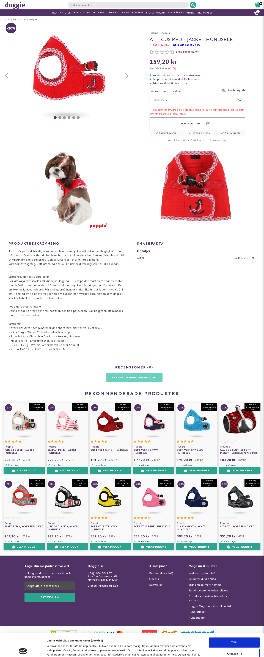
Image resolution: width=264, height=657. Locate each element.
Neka (234, 642)
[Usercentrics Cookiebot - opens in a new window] (22, 650)
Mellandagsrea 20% (186, 45)
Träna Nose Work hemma (205, 584)
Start (7, 19)
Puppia (33, 19)
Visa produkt (24, 470)
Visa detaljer (54, 649)
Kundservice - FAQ (161, 573)
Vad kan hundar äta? (202, 573)
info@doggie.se (108, 585)
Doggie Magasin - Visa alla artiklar (211, 606)
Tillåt (234, 619)
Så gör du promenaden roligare (209, 590)
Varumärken (19, 19)
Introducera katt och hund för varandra (208, 598)
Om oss (154, 579)
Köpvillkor (155, 584)
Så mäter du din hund (202, 579)
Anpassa (234, 630)
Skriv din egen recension (134, 377)
